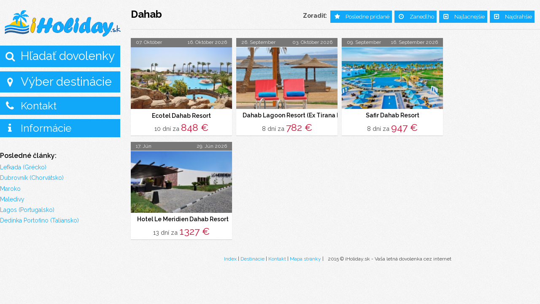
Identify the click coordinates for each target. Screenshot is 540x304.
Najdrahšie (518, 17)
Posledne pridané (367, 17)
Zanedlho (422, 17)
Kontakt (39, 106)
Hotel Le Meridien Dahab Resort (183, 219)
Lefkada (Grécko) (23, 167)
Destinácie (252, 259)
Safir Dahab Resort (392, 115)
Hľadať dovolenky (68, 56)
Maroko (10, 188)
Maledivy (12, 199)
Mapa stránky (305, 259)
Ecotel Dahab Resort (181, 115)
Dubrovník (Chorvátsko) (32, 177)
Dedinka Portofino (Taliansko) (39, 220)
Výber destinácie (66, 82)
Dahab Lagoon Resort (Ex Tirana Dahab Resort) (310, 115)
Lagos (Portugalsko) (27, 209)
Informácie (46, 128)
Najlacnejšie (469, 17)
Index (230, 259)
